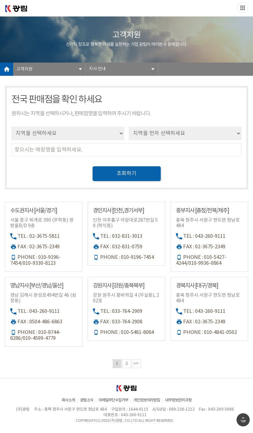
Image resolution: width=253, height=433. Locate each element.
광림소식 (86, 400)
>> (136, 364)
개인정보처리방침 (146, 400)
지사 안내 (97, 69)
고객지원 (24, 69)
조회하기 (126, 173)
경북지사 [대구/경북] (197, 286)
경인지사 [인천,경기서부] (118, 210)
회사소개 (68, 400)
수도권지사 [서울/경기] (33, 210)
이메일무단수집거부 (113, 400)
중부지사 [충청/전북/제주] (202, 210)
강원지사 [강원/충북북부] (118, 286)
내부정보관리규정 (178, 400)
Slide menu (242, 7)
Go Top (243, 419)
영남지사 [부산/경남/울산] (36, 286)
